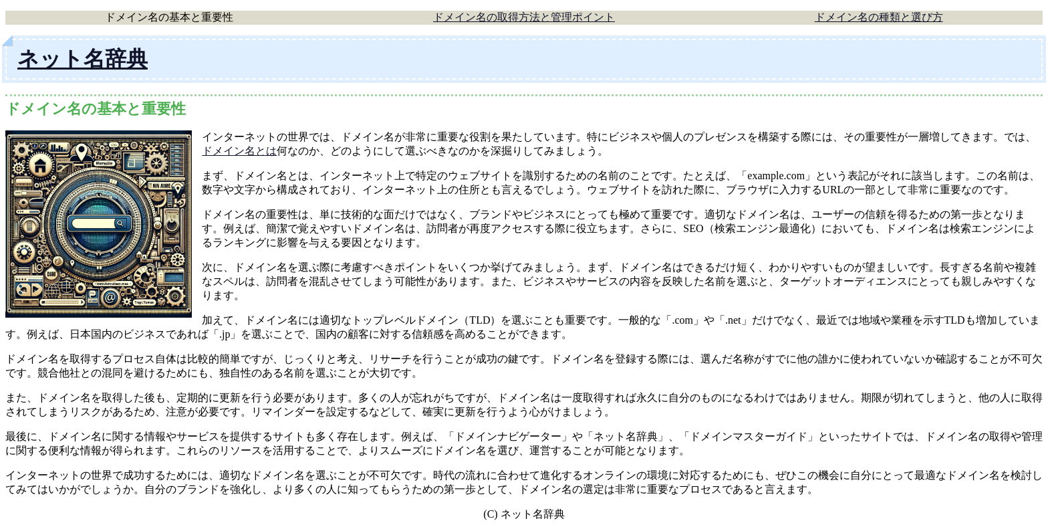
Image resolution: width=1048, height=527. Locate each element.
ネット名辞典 (82, 59)
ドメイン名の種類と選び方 (879, 17)
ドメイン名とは (239, 150)
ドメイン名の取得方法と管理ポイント (524, 17)
